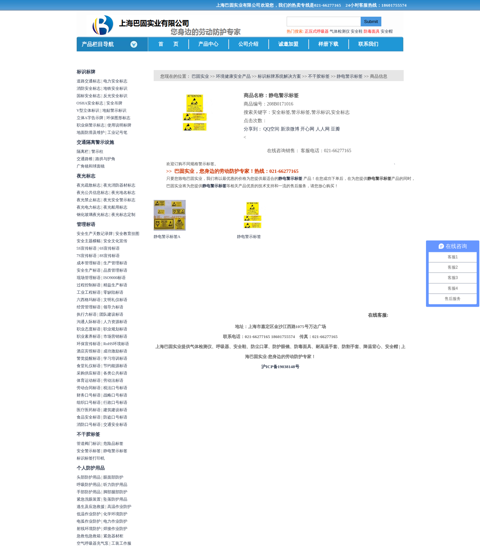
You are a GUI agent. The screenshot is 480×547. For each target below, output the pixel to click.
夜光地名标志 (123, 192)
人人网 (323, 128)
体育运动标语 (89, 380)
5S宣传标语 (87, 248)
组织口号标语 (89, 402)
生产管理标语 (115, 263)
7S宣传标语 (87, 255)
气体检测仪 (340, 31)
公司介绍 (248, 44)
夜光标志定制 (123, 214)
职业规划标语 (115, 329)
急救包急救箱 (89, 536)
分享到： (253, 128)
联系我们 (368, 44)
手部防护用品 (89, 492)
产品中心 (208, 44)
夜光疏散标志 (89, 185)
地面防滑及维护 (91, 132)
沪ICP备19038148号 (280, 366)
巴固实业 (200, 76)
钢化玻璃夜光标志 (93, 214)
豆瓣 (335, 128)
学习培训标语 (115, 358)
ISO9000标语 (114, 277)
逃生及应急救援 (91, 506)
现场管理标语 (89, 277)
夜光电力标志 (89, 207)
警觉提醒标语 (89, 358)
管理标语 (86, 224)
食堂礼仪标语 (89, 365)
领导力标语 (113, 307)
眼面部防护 (113, 477)
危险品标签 (113, 443)
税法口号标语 (115, 387)
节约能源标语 (115, 365)
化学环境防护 (115, 514)
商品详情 (163, 154)
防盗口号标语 (115, 417)
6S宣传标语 (110, 248)
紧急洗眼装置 (89, 499)
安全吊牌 (114, 103)
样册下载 (328, 44)
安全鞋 (357, 31)
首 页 (168, 44)
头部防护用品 (89, 477)
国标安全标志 (89, 95)
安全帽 (387, 31)
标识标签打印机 (91, 458)
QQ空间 (271, 128)
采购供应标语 (89, 373)
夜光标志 (86, 176)
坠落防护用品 (115, 499)
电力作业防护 (115, 521)
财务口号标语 (89, 395)
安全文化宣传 (115, 241)
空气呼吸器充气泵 (93, 543)
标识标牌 (86, 71)
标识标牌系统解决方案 (279, 76)
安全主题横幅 (89, 241)
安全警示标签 (89, 451)
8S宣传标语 (110, 255)
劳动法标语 (113, 380)
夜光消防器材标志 (119, 185)
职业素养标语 (89, 336)
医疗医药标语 (89, 409)
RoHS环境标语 (116, 343)
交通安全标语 (115, 424)
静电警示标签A (167, 236)
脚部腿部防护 (115, 492)
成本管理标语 (89, 263)
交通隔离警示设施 (95, 142)
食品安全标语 (89, 417)
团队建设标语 (111, 314)
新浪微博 (290, 128)
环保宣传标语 (89, 343)
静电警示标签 (115, 451)
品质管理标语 (115, 270)
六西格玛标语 (89, 299)
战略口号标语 (115, 395)
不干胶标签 (88, 434)
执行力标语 (87, 314)
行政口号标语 (115, 402)
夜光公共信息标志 (93, 192)
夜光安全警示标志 (119, 200)
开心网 (307, 128)
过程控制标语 (89, 285)
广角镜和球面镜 (91, 166)
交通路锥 (85, 159)
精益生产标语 (115, 285)
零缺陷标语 (113, 292)
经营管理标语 (89, 307)
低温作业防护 (89, 514)
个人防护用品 (91, 468)
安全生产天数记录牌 (95, 233)
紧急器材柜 (113, 536)
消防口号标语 (89, 424)
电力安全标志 (115, 81)
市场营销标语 (115, 336)
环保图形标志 (118, 117)
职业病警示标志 (91, 125)
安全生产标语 (89, 270)
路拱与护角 (105, 159)
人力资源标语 (115, 321)
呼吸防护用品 (89, 484)
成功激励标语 (115, 351)
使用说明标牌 (119, 125)
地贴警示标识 (114, 110)
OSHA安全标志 (90, 103)
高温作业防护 (119, 506)
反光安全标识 (115, 95)
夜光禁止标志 (89, 200)
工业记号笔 (117, 132)
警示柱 (97, 151)
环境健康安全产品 (233, 76)
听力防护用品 (115, 484)
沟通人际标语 (89, 321)
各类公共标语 (115, 373)
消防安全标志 (89, 88)
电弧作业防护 (89, 521)
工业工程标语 (89, 292)
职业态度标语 (89, 329)
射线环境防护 (89, 528)
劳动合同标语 (89, 387)
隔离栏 (83, 151)
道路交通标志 (89, 81)
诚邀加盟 (288, 44)
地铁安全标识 (115, 88)
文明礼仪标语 (115, 299)
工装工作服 (121, 543)
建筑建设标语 (115, 409)
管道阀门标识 (89, 443)
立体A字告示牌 (90, 117)
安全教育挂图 (127, 233)
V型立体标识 (88, 110)
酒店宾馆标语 (89, 351)
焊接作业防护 (115, 528)
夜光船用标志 (115, 207)
